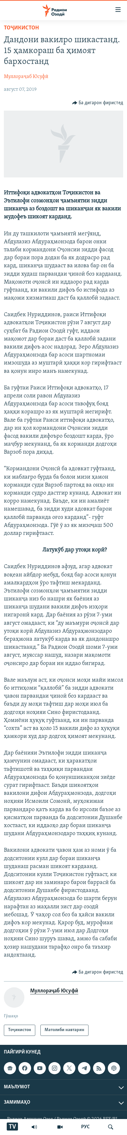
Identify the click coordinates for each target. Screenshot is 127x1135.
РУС (85, 1127)
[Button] (97, 102)
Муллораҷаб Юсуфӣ (26, 76)
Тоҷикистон (21, 28)
